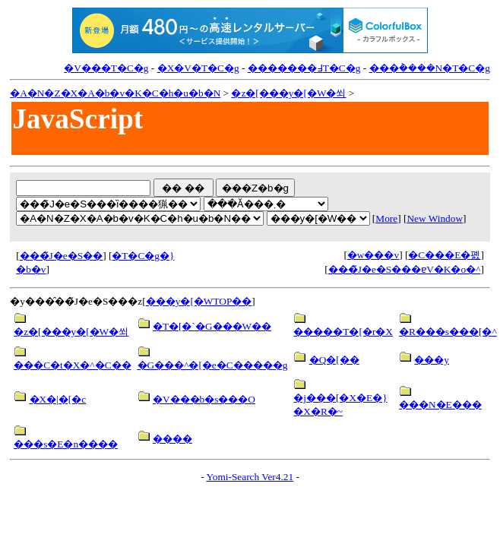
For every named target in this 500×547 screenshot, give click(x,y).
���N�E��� (440, 404)
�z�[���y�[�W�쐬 (288, 93)
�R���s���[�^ (448, 331)
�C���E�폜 (444, 255)
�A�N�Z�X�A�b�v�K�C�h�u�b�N (115, 93)
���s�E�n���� (66, 444)
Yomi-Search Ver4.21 (249, 476)
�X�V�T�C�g (198, 68)
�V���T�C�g (106, 68)
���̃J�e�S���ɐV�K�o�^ (404, 269)
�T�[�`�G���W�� (212, 326)
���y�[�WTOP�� (199, 301)
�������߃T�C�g (304, 68)
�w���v (373, 255)
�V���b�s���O (204, 399)
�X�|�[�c (58, 399)
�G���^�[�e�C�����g (213, 365)
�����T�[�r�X (343, 331)
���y (431, 359)
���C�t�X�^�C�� (72, 365)
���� (172, 438)
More (386, 218)
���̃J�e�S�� (61, 255)
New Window (435, 218)
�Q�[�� (334, 359)
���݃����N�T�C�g (429, 68)
